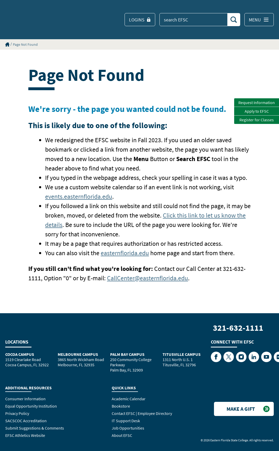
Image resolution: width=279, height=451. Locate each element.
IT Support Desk (126, 420)
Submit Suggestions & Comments (34, 428)
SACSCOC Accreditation (26, 420)
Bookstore (121, 406)
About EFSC (122, 435)
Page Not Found (25, 44)
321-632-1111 (238, 328)
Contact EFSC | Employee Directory (142, 413)
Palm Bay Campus (127, 354)
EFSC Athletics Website (25, 435)
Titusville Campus (182, 354)
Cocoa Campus (19, 354)
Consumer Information (25, 398)
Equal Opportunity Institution (31, 406)
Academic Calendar (129, 398)
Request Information (256, 102)
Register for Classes (256, 119)
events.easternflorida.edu (78, 196)
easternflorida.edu (125, 253)
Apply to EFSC (257, 111)
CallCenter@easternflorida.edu (147, 278)
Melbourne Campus (78, 354)
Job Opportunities (128, 428)
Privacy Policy (17, 413)
